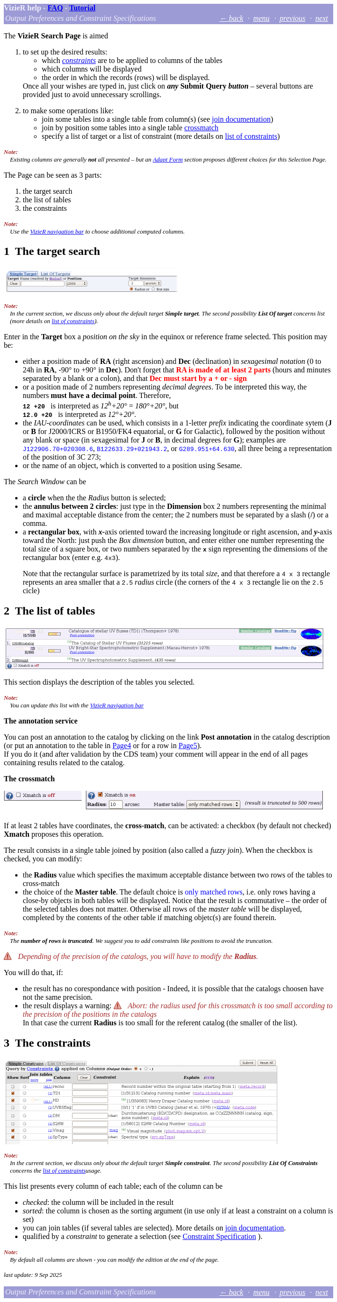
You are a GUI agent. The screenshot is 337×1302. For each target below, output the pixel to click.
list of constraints (251, 136)
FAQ (55, 8)
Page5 (188, 745)
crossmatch (201, 128)
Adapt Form (167, 159)
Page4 (121, 745)
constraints (79, 60)
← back (231, 18)
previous (293, 18)
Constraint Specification (219, 1236)
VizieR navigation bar (57, 231)
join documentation (241, 119)
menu (261, 18)
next (321, 18)
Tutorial (82, 8)
